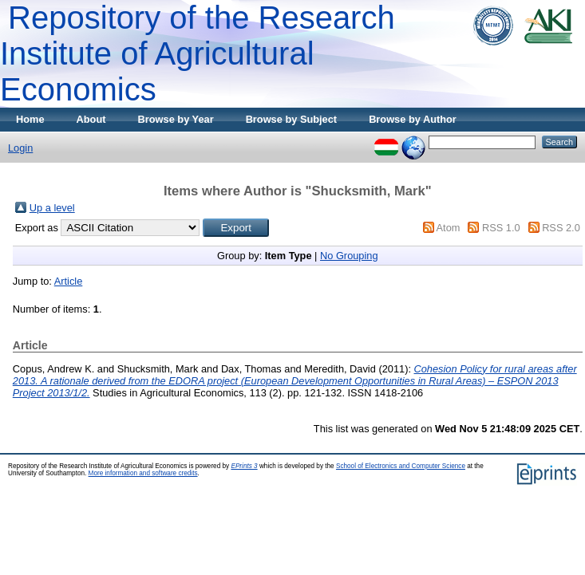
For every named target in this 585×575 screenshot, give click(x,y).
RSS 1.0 (501, 228)
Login (20, 148)
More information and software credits (143, 473)
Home (30, 119)
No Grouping (349, 256)
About (91, 119)
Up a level (52, 208)
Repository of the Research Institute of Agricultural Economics (197, 53)
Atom (448, 228)
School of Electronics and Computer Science (400, 466)
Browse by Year (176, 119)
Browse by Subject (292, 119)
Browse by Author (413, 119)
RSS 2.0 (561, 228)
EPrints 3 (244, 466)
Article (68, 281)
